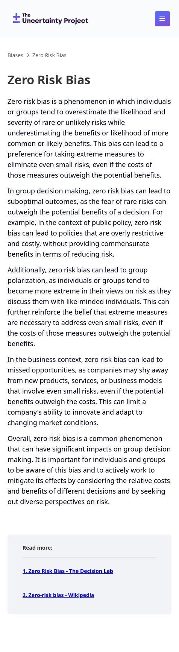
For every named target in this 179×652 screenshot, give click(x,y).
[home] (48, 18)
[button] (162, 18)
